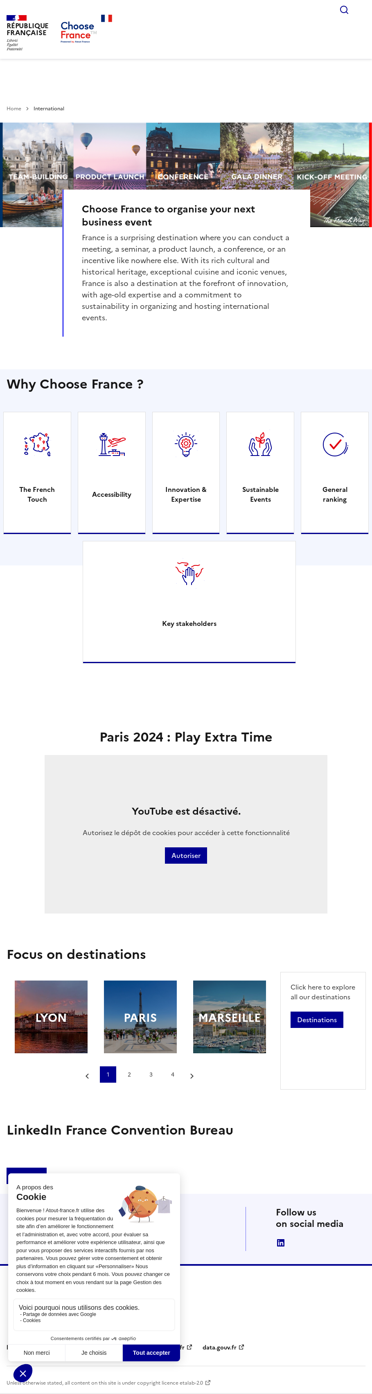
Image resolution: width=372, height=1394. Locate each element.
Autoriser (186, 855)
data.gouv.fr (220, 1347)
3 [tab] (151, 1074)
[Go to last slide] (88, 1076)
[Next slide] (192, 1076)
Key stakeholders (189, 623)
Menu (360, 10)
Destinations (317, 1020)
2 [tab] (129, 1074)
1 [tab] (108, 1074)
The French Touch (37, 494)
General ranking (334, 494)
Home (14, 108)
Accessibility (111, 494)
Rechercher (344, 10)
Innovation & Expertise (186, 494)
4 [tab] (172, 1074)
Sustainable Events (260, 494)
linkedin (281, 1243)
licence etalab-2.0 (182, 1383)
